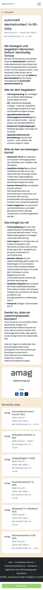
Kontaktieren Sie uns (24, 562)
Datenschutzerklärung (15, 566)
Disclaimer (32, 566)
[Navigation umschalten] (39, 4)
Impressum (21, 573)
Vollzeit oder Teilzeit (28, 32)
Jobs (10, 562)
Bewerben (21, 586)
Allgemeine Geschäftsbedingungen (21, 569)
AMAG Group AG (10, 32)
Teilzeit (30, 441)
